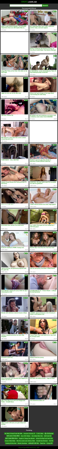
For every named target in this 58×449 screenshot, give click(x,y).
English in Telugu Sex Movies (27, 438)
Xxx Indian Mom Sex (37, 436)
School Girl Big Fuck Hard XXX (44, 438)
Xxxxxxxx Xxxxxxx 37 (29, 433)
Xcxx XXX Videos (25, 436)
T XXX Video (39, 433)
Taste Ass (42, 443)
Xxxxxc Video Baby (10, 440)
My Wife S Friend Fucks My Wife (13, 433)
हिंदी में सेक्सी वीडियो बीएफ (11, 438)
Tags (24, 447)
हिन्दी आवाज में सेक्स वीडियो (13, 436)
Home (20, 447)
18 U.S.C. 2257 (35, 447)
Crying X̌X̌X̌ (49, 443)
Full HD (51, 440)
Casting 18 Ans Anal (11, 443)
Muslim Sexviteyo (22, 443)
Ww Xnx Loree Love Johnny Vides (26, 440)
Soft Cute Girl (47, 436)
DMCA (28, 447)
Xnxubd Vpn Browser (42, 440)
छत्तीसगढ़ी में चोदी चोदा (33, 443)
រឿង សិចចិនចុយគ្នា (49, 433)
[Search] (26, 5)
